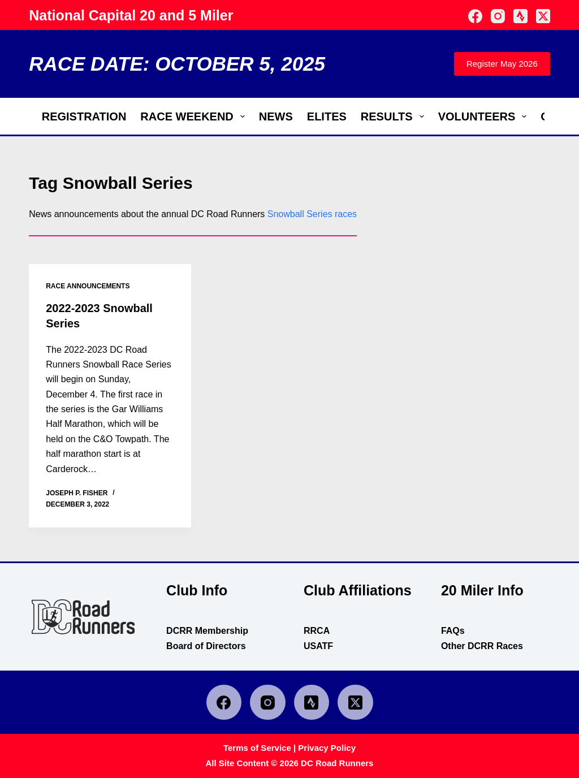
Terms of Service (257, 747)
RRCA (317, 629)
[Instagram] (498, 16)
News (276, 116)
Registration (84, 116)
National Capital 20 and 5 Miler (131, 15)
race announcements (87, 286)
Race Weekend (194, 116)
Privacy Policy (327, 747)
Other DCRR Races (482, 645)
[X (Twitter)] (543, 16)
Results (395, 116)
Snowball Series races (312, 214)
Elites (327, 116)
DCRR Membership (207, 629)
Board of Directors (205, 645)
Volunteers (485, 116)
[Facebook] (475, 16)
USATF (318, 645)
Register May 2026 (502, 63)
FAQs (453, 629)
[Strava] (520, 16)
